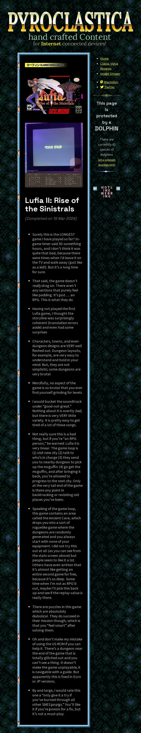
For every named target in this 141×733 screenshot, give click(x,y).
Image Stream (110, 73)
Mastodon (109, 82)
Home (104, 58)
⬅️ (95, 188)
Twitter (107, 87)
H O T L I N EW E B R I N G (107, 192)
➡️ (118, 188)
